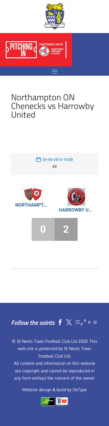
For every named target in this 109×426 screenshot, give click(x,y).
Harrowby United (76, 210)
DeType (80, 389)
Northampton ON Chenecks (32, 205)
